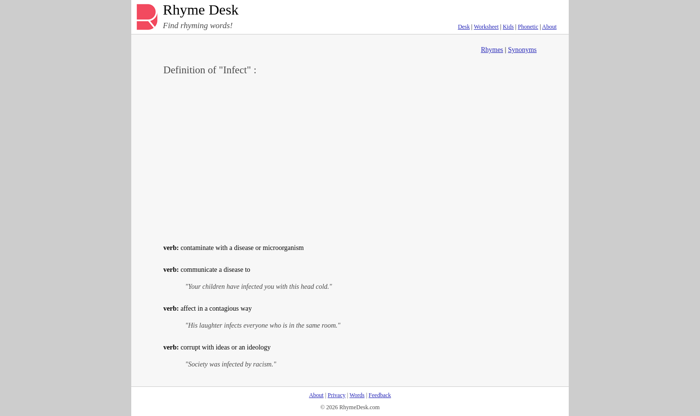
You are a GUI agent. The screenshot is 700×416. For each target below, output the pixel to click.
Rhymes (492, 49)
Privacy (337, 395)
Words (357, 395)
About (549, 26)
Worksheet (486, 26)
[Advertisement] (350, 158)
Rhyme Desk (201, 9)
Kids (508, 26)
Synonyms (522, 49)
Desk (464, 26)
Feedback (379, 395)
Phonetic (528, 26)
